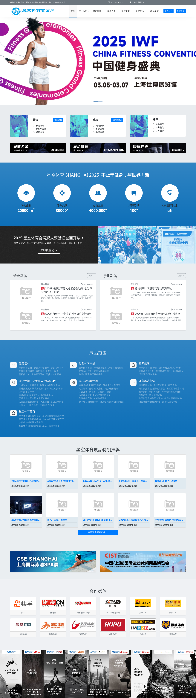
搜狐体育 (173, 612)
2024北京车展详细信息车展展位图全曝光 (134, 519)
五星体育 (83, 634)
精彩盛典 (98, 11)
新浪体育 (143, 612)
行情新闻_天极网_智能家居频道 (170, 519)
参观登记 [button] (168, 11)
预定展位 (58, 119)
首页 (73, 11)
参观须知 (98, 128)
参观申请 (98, 132)
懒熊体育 (173, 634)
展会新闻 (158, 124)
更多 (91, 275)
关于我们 (84, 11)
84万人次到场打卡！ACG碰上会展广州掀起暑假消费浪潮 (98, 481)
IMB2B (143, 634)
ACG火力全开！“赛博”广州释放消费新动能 (62, 481)
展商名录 (38, 132)
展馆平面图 (40, 128)
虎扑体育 (113, 634)
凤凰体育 (23, 634)
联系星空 (154, 11)
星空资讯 (141, 11)
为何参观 (98, 125)
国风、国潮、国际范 (57, 519)
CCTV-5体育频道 (113, 612)
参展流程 (38, 125)
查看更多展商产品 (98, 532)
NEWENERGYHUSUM (166, 481)
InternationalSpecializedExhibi (98, 519)
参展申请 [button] (181, 11)
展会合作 (112, 11)
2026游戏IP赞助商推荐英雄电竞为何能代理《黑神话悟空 (26, 519)
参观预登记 (117, 119)
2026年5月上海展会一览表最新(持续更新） (134, 481)
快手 (23, 612)
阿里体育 (53, 634)
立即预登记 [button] (48, 250)
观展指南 (126, 11)
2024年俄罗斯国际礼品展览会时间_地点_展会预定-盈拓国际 (26, 481)
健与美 (53, 612)
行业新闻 (158, 127)
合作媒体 (158, 130)
